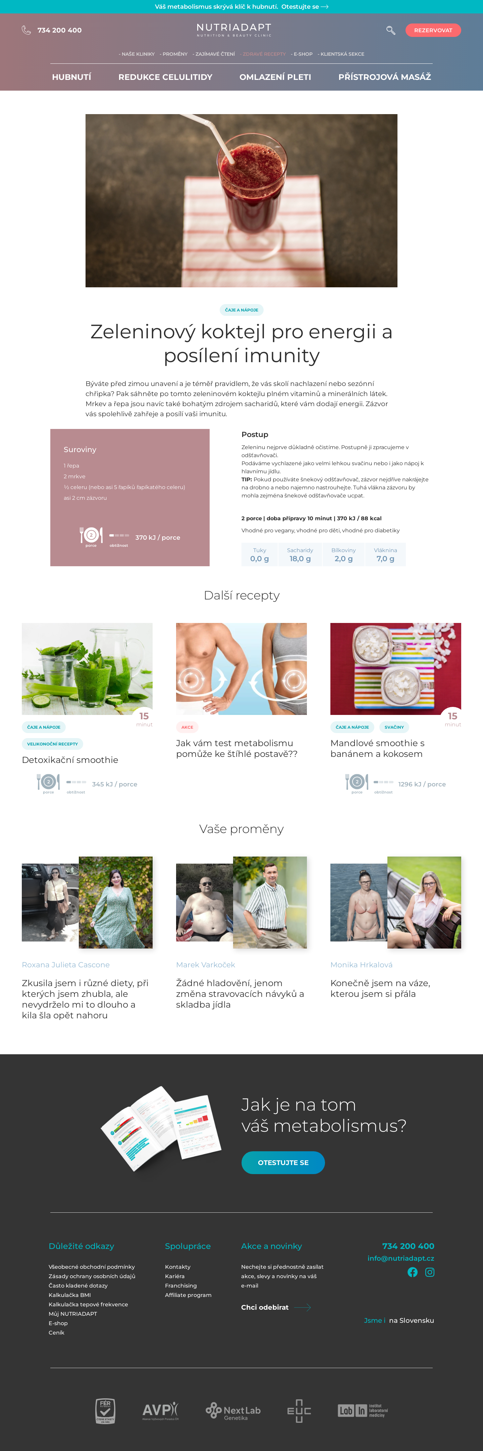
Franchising (181, 1286)
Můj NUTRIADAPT (73, 1314)
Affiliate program (188, 1295)
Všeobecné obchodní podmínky (92, 1267)
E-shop (58, 1323)
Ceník (56, 1332)
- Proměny (173, 54)
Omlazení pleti (275, 77)
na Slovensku (411, 1320)
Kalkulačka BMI (70, 1295)
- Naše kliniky (137, 54)
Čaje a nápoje (241, 309)
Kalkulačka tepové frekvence (88, 1304)
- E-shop (302, 54)
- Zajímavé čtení (214, 54)
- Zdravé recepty (263, 54)
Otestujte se (304, 6)
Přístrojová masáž (384, 77)
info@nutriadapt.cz (401, 1258)
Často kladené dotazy (78, 1286)
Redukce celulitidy (165, 77)
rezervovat (433, 30)
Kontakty (178, 1267)
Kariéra (175, 1276)
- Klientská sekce (341, 54)
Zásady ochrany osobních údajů (92, 1276)
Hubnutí (71, 77)
